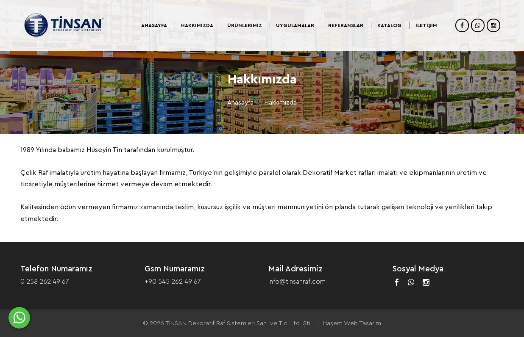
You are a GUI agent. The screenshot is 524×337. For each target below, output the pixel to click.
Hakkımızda (197, 25)
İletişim (426, 25)
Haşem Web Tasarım (352, 323)
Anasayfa (154, 25)
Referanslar (345, 25)
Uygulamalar (295, 25)
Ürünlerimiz (244, 25)
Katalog (389, 25)
